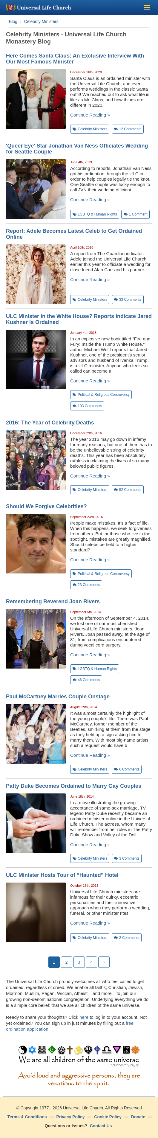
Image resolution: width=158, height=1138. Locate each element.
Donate (138, 1116)
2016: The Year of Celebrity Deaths (50, 423)
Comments (128, 129)
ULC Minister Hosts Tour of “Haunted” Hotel (62, 875)
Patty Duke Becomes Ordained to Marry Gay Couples (73, 786)
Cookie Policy (108, 1116)
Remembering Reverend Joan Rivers (53, 601)
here (83, 1017)
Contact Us (101, 1125)
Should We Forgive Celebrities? (46, 506)
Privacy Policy (70, 1116)
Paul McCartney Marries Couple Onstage (58, 697)
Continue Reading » (90, 114)
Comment (135, 214)
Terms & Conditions (27, 1116)
